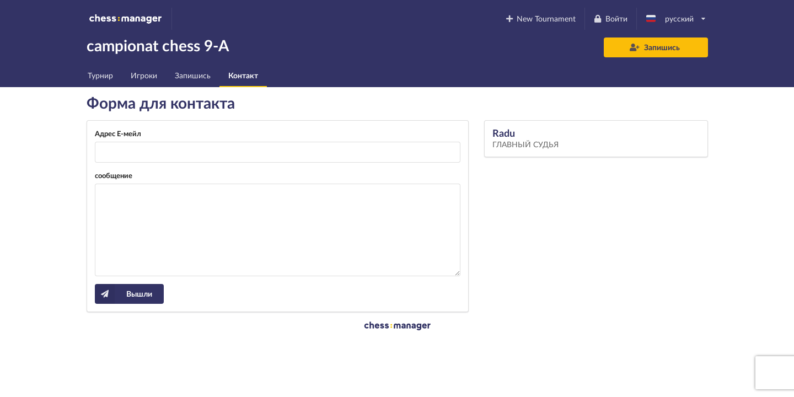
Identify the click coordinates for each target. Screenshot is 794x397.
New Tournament (540, 18)
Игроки (144, 75)
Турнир (100, 75)
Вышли (123, 294)
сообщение (113, 175)
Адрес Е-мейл (118, 133)
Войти (610, 18)
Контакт (243, 75)
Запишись (655, 47)
